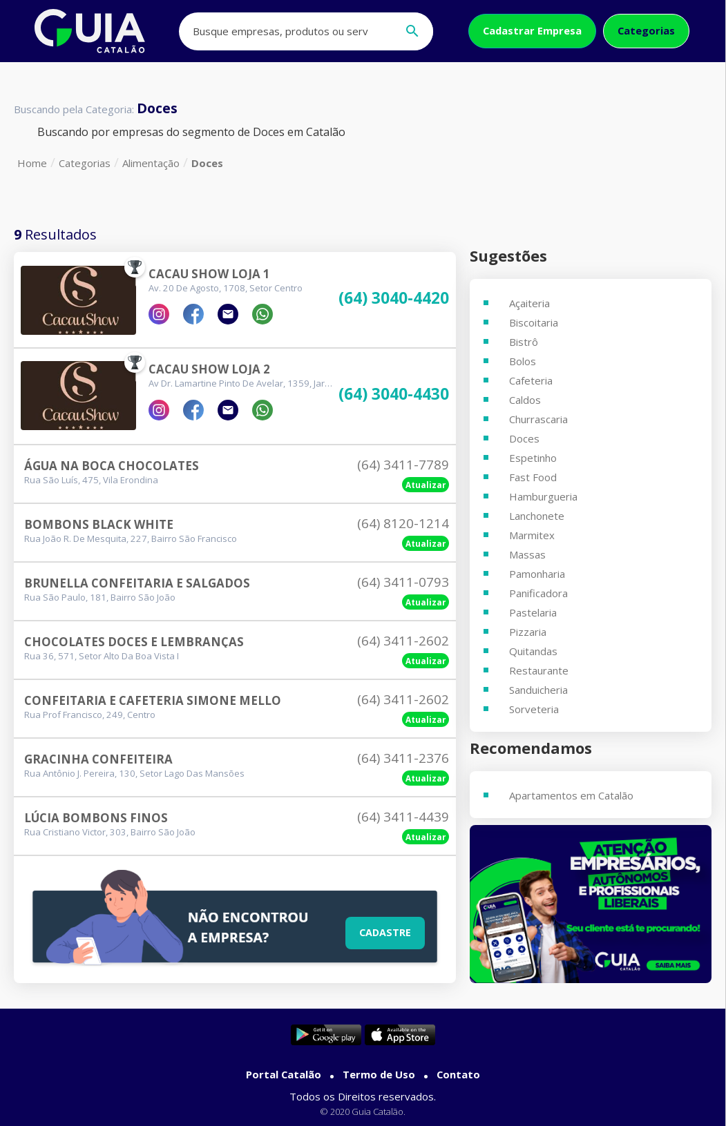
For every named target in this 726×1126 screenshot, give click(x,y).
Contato (458, 1074)
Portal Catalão (283, 1074)
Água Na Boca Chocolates (111, 466)
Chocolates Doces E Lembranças (134, 642)
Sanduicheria (538, 690)
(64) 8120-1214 (403, 523)
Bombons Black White (98, 524)
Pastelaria (533, 612)
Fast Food (533, 477)
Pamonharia (537, 574)
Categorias (646, 30)
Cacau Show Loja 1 (209, 274)
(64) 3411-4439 (403, 816)
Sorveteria (534, 709)
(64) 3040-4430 (393, 394)
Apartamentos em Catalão (571, 795)
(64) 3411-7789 (403, 464)
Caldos (525, 400)
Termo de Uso (379, 1074)
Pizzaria (527, 632)
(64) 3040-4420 (393, 298)
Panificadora (538, 593)
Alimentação (151, 163)
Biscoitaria (533, 322)
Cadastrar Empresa (532, 30)
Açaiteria (529, 303)
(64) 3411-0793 (403, 582)
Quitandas (533, 651)
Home (32, 163)
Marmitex (532, 535)
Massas (527, 554)
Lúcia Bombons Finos (96, 818)
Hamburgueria (543, 496)
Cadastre (385, 932)
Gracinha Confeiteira (98, 759)
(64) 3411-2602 (403, 640)
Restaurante (539, 670)
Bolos (522, 361)
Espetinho (533, 458)
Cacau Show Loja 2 (209, 369)
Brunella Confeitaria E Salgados (137, 583)
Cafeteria (531, 380)
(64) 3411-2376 (403, 758)
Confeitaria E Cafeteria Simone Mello (152, 700)
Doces (207, 163)
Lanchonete (536, 516)
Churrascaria (538, 419)
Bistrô (523, 342)
